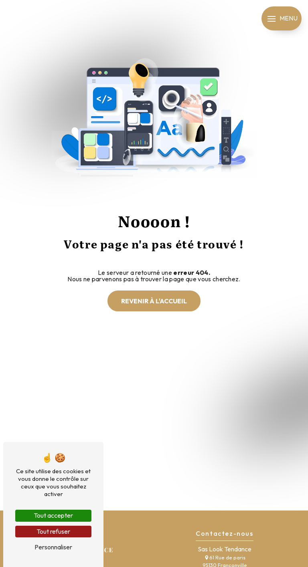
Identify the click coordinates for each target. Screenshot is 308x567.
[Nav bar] (281, 18)
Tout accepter (53, 515)
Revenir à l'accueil (154, 301)
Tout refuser (53, 531)
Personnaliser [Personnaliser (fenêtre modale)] (53, 547)
